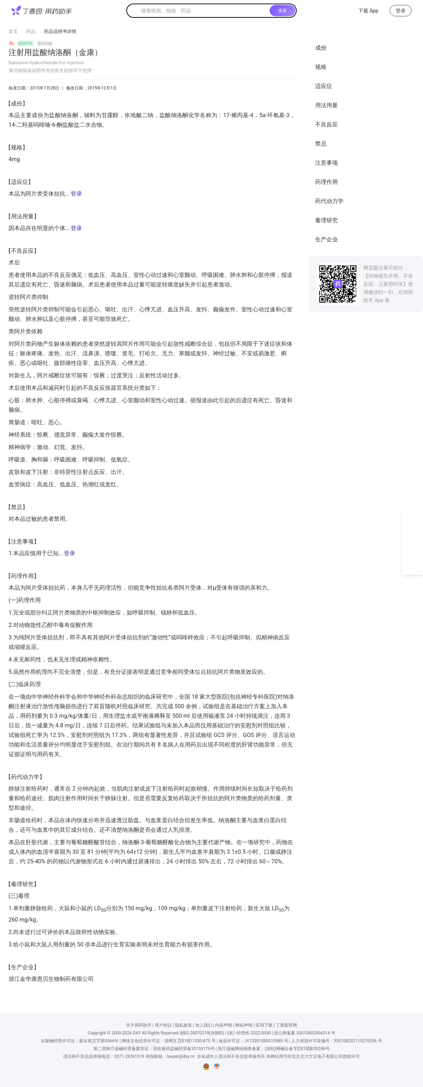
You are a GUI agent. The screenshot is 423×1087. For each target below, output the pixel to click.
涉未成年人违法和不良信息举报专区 (231, 1056)
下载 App (364, 10)
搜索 (282, 10)
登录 (76, 193)
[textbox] (204, 10)
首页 (13, 31)
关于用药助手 (139, 1025)
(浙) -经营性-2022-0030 (249, 1033)
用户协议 (163, 1025)
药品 (30, 31)
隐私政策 (183, 1025)
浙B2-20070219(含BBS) (202, 1033)
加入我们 (203, 1025)
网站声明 (243, 1025)
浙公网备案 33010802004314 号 (304, 1033)
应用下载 (264, 1025)
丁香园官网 (286, 1025)
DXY (137, 1033)
